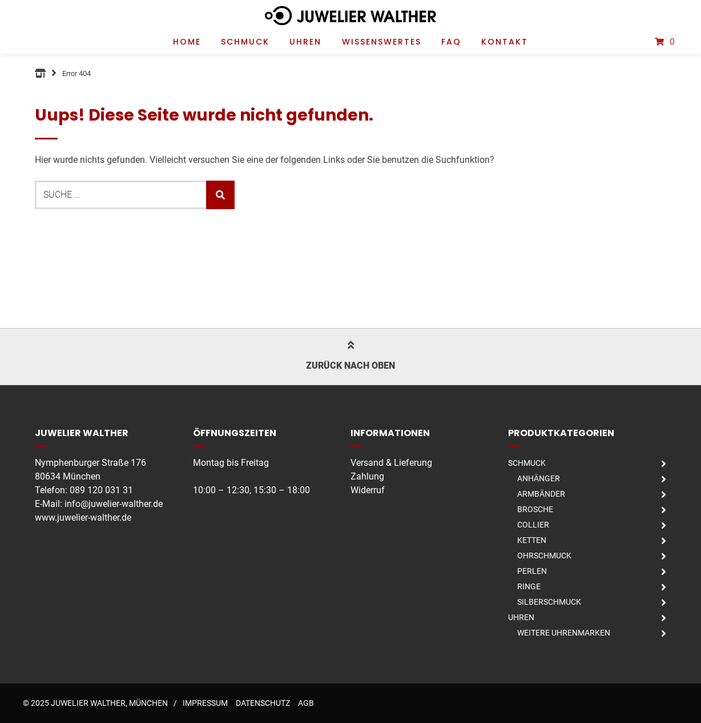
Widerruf (367, 490)
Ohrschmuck (544, 555)
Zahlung (367, 476)
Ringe (529, 586)
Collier (533, 524)
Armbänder (541, 493)
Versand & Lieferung (391, 462)
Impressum (205, 703)
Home (187, 41)
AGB (306, 703)
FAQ (451, 41)
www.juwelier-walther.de (83, 517)
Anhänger (538, 478)
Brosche (535, 509)
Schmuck (245, 41)
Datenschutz (263, 703)
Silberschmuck (549, 601)
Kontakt (504, 41)
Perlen (532, 571)
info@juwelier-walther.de (114, 503)
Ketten (531, 540)
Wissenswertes (381, 41)
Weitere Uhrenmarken (563, 632)
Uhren (305, 41)
